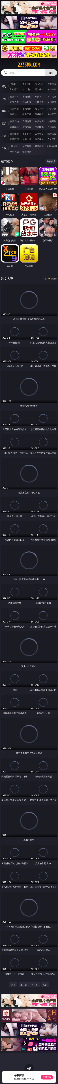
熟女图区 (39, 126)
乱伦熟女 (39, 114)
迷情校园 (14, 139)
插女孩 (14, 146)
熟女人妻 (14, 101)
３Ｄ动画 (51, 96)
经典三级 (26, 114)
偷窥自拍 (14, 121)
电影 (4, 111)
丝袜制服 (26, 101)
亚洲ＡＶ (14, 96)
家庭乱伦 (26, 133)
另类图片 (51, 126)
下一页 (34, 984)
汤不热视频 (51, 146)
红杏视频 (14, 151)
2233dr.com (29, 65)
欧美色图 (39, 121)
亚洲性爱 (14, 108)
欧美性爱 (51, 108)
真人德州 (26, 84)
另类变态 (51, 114)
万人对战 (39, 84)
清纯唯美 (26, 126)
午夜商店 (26, 146)
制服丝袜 (14, 114)
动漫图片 (51, 121)
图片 (4, 123)
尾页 (45, 984)
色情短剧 (26, 151)
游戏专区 (51, 84)
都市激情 (14, 133)
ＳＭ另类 (51, 101)
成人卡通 (39, 108)
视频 (4, 98)
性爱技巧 (51, 139)
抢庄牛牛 (51, 89)
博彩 (4, 86)
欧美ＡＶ (39, 96)
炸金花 (27, 89)
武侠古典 (51, 133)
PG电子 (14, 84)
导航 (4, 148)
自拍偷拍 (26, 96)
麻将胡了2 (14, 89)
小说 (4, 136)
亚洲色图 (26, 121)
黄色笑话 (39, 139)
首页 (13, 984)
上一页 (23, 984)
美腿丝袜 (14, 126)
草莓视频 (39, 146)
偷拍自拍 (26, 108)
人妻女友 (39, 133)
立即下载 (47, 1077)
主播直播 (39, 101)
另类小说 (26, 139)
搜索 (51, 72)
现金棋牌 (39, 89)
